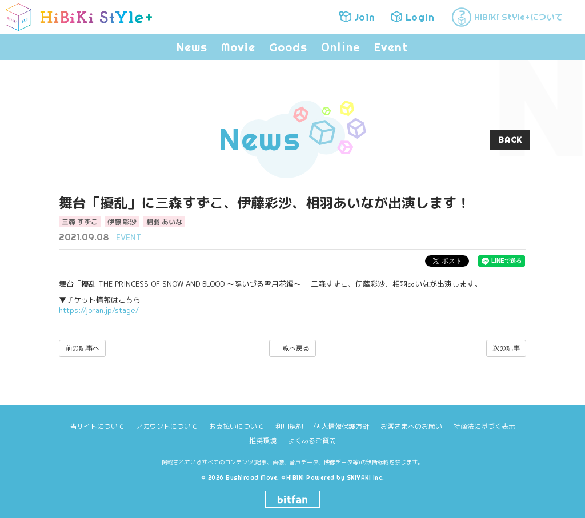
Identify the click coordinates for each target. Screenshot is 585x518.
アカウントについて (167, 426)
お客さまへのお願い (411, 426)
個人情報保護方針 (341, 426)
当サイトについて (97, 426)
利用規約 (289, 426)
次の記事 (506, 348)
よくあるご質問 (312, 440)
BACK (510, 140)
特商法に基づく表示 (484, 426)
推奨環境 (263, 440)
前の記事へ (82, 348)
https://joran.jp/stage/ (99, 310)
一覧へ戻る (292, 348)
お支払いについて (236, 426)
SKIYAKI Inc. (365, 477)
